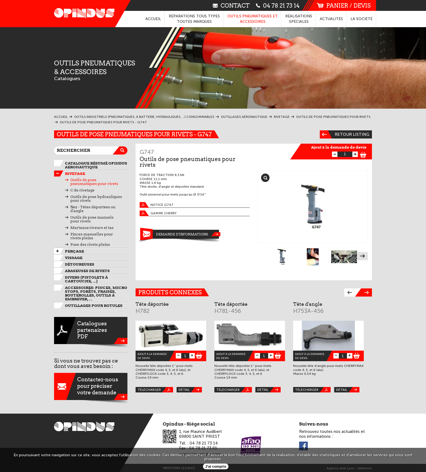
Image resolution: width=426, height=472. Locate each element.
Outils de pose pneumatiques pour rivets (94, 182)
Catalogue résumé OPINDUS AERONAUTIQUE (96, 165)
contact (231, 5)
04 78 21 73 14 (278, 5)
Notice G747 (156, 205)
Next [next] (362, 256)
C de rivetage (82, 190)
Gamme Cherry (158, 213)
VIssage (73, 258)
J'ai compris (215, 466)
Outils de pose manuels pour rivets (92, 219)
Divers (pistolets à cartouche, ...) (86, 279)
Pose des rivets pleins (90, 244)
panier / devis (344, 5)
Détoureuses (79, 264)
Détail (190, 389)
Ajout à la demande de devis (339, 147)
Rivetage (75, 173)
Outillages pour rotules (94, 305)
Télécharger (155, 389)
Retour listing (344, 134)
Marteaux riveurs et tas (92, 227)
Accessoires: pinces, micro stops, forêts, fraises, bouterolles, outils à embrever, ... (96, 293)
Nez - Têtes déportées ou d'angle (92, 209)
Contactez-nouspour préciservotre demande (90, 386)
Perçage (74, 251)
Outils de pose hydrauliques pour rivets (96, 198)
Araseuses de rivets (87, 271)
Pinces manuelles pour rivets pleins (91, 236)
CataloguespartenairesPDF (90, 330)
